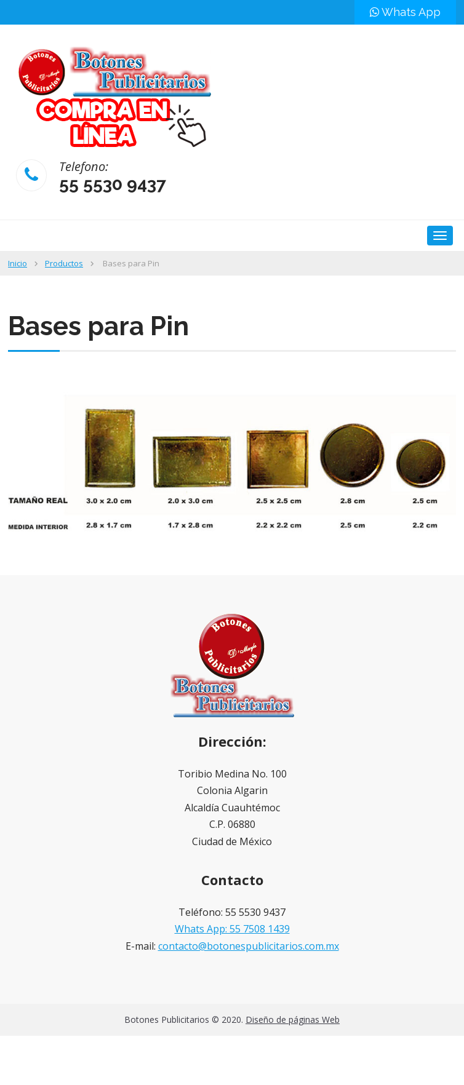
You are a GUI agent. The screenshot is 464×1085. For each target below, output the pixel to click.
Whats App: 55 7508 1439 (232, 929)
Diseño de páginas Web (293, 1019)
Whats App (405, 12)
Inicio (17, 263)
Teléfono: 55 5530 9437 (232, 912)
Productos (64, 263)
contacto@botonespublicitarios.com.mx (248, 946)
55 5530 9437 (112, 184)
